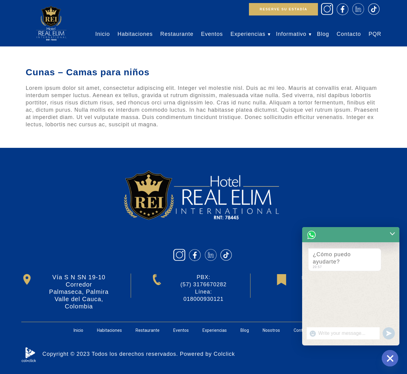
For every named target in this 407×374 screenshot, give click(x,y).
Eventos (212, 34)
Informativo (291, 34)
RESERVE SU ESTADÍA (283, 9)
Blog (323, 34)
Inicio (102, 34)
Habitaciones (135, 34)
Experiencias (247, 34)
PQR (374, 34)
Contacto (349, 34)
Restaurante (176, 34)
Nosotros (271, 330)
